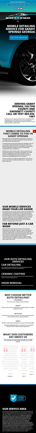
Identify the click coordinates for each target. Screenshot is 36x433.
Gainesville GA (11, 418)
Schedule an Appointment (18, 5)
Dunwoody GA (24, 426)
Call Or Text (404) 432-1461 (19, 37)
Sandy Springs (18, 417)
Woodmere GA (24, 418)
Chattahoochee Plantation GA (14, 424)
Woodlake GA (26, 421)
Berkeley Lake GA (6, 422)
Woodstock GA (5, 417)
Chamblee (4, 423)
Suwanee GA (28, 416)
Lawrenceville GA (26, 417)
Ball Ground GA (18, 423)
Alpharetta (28, 415)
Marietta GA (5, 421)
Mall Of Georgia (11, 423)
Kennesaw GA (21, 422)
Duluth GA (22, 416)
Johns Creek (11, 416)
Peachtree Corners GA (24, 419)
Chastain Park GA (8, 426)
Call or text (18, 2)
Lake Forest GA (19, 421)
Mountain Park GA (27, 423)
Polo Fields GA (14, 422)
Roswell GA (12, 417)
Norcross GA (18, 418)
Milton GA (23, 415)
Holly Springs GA (28, 422)
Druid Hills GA (16, 426)
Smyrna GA (4, 418)
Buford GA (16, 419)
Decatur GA (17, 416)
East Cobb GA (10, 419)
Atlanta (9, 413)
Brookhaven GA (25, 424)
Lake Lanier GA (12, 421)
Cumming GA (5, 416)
